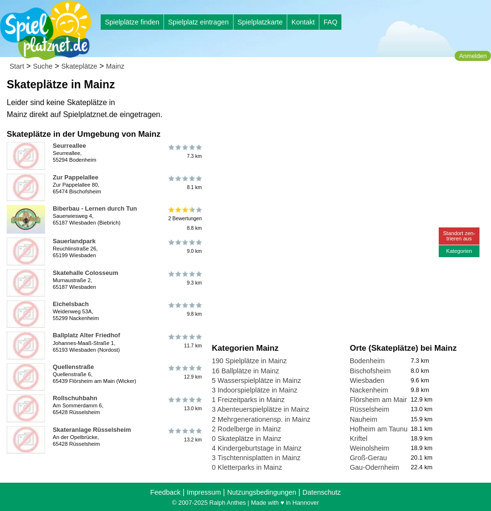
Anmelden (473, 55)
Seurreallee (69, 145)
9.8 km (184, 309)
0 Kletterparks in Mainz (247, 467)
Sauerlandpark (74, 241)
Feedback (165, 492)
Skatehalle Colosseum (85, 272)
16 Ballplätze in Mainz (245, 371)
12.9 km (184, 372)
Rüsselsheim (369, 409)
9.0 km (184, 246)
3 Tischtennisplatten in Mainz (256, 458)
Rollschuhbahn (75, 398)
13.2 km (184, 435)
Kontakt (303, 22)
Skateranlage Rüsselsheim (92, 429)
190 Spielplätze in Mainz (249, 361)
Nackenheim (369, 390)
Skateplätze (79, 66)
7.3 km (184, 151)
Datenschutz (322, 492)
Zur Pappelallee (75, 177)
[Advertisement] (321, 91)
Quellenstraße (73, 366)
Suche (43, 66)
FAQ (331, 22)
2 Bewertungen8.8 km (184, 218)
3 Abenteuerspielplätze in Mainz (260, 409)
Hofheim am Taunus (380, 429)
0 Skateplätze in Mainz (246, 438)
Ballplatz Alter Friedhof (86, 335)
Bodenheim (367, 361)
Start (17, 66)
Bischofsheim (370, 371)
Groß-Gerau (368, 458)
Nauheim (363, 419)
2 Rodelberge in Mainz (246, 429)
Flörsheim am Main (379, 400)
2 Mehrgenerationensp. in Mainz (261, 419)
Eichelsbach (71, 304)
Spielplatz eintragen (198, 22)
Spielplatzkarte (259, 22)
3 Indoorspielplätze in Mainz (254, 390)
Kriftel (358, 438)
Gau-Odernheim (374, 467)
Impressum (204, 492)
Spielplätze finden (132, 22)
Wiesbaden (367, 380)
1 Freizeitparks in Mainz (248, 400)
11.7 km (184, 340)
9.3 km (184, 278)
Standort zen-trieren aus (459, 235)
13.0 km (184, 403)
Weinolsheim (369, 448)
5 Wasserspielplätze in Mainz (256, 380)
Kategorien (459, 251)
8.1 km (184, 183)
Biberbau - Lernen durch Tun (95, 208)
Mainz (115, 66)
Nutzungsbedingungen (261, 492)
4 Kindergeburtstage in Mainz (257, 448)
